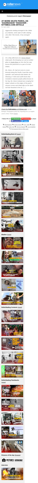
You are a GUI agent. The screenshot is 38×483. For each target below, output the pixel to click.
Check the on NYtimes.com (14, 109)
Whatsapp (16, 119)
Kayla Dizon (14, 62)
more (18, 134)
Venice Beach (25, 58)
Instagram (26, 119)
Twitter (26, 121)
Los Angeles (31, 127)
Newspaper (8, 124)
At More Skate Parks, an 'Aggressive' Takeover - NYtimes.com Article (14, 23)
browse (17, 455)
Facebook (17, 121)
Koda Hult (11, 127)
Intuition (16, 113)
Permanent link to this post (19, 129)
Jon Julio (27, 124)
